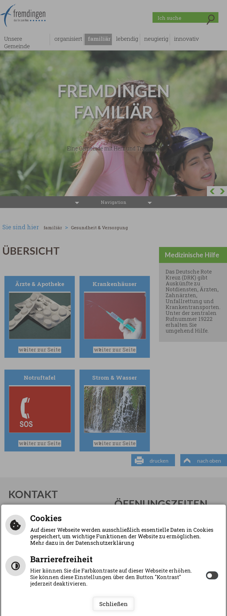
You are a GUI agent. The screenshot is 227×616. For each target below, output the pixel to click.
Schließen (113, 603)
